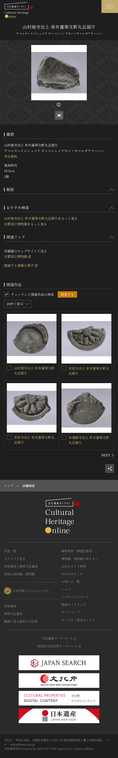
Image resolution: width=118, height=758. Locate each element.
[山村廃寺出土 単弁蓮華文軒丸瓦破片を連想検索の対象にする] (9, 368)
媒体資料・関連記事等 (76, 551)
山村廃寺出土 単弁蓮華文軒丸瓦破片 (31, 218)
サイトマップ (70, 612)
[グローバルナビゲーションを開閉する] (109, 6)
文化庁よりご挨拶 (73, 566)
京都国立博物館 (15, 224)
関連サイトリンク (73, 604)
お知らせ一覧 (70, 581)
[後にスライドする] (107, 455)
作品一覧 (10, 551)
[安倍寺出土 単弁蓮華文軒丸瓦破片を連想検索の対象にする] (63, 368)
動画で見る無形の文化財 (21, 621)
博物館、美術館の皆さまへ (79, 558)
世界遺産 (10, 606)
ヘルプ (66, 589)
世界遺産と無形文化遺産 (21, 566)
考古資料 (10, 156)
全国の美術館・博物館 (19, 574)
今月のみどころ (72, 574)
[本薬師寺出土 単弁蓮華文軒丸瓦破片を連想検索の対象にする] (63, 437)
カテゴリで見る (15, 558)
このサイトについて (75, 597)
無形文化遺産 (13, 613)
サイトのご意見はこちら (78, 620)
